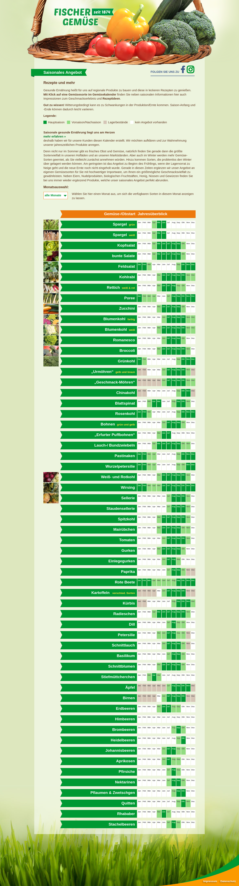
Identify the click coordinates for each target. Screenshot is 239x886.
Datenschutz (228, 881)
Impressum (210, 881)
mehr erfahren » (54, 136)
